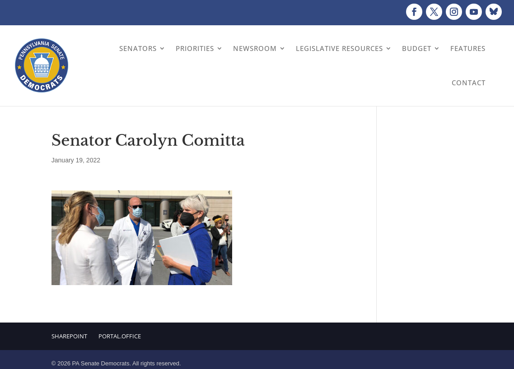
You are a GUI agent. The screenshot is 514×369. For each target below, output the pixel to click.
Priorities (195, 48)
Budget (416, 48)
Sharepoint (69, 336)
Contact (469, 82)
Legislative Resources (339, 48)
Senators (138, 48)
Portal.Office (119, 336)
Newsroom (255, 48)
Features (468, 48)
